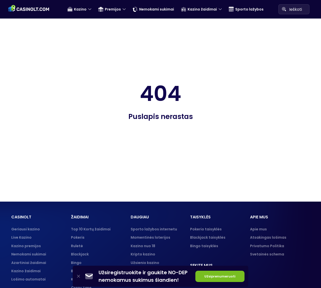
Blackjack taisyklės (207, 237)
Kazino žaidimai (26, 270)
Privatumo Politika (267, 245)
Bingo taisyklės (204, 245)
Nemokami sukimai (28, 254)
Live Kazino (21, 237)
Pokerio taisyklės (206, 229)
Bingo (76, 262)
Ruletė (77, 245)
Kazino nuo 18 (143, 245)
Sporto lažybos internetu (154, 229)
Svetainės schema (267, 254)
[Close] (78, 276)
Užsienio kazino (145, 262)
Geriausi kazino (25, 229)
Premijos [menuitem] (109, 9)
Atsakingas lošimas (268, 237)
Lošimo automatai (28, 279)
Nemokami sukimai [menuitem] (153, 9)
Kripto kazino (143, 254)
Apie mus (258, 229)
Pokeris (78, 237)
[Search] (283, 9)
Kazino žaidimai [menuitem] (199, 9)
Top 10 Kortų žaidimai (91, 229)
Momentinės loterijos (150, 237)
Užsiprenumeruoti (219, 276)
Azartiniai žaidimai (28, 262)
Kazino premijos (26, 245)
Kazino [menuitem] (77, 9)
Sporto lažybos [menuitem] (246, 9)
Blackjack (80, 254)
